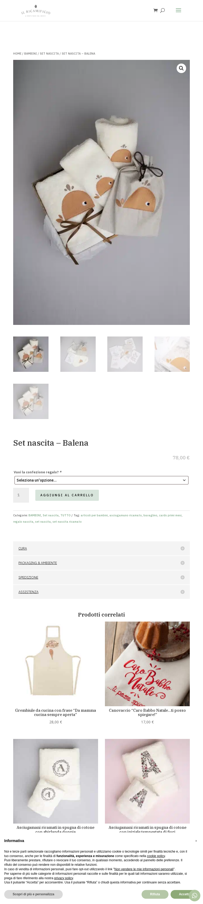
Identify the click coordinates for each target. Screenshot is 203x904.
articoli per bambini (94, 515)
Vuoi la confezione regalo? (38, 472)
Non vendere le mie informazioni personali (143, 869)
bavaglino (150, 515)
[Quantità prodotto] (21, 495)
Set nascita (49, 53)
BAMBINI (30, 53)
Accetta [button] (184, 894)
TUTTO (65, 515)
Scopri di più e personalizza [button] (33, 894)
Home (17, 53)
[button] (181, 68)
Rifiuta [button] (155, 894)
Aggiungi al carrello (67, 495)
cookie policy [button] (156, 856)
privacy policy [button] (63, 878)
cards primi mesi (170, 515)
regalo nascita (23, 521)
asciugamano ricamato (125, 515)
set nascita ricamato (67, 521)
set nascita (43, 521)
